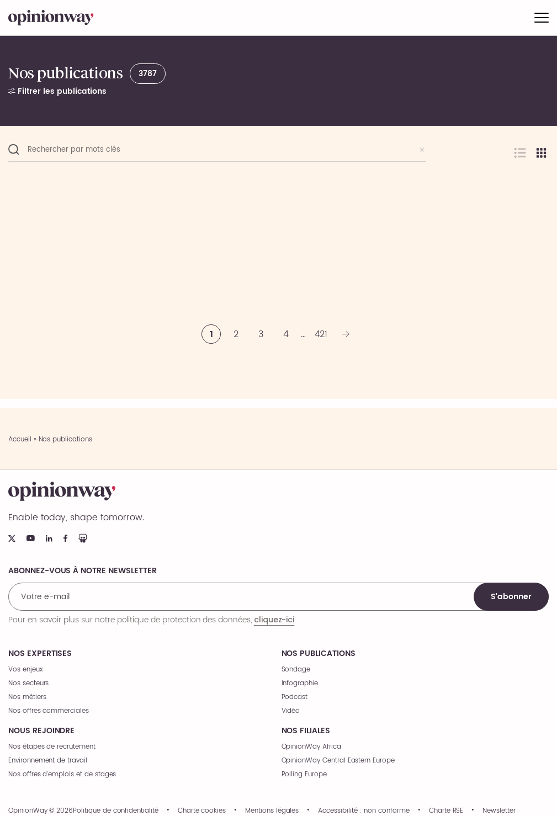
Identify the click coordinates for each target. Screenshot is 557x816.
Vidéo (291, 711)
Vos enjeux (25, 669)
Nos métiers (27, 697)
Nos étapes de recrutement (52, 747)
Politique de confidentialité (115, 811)
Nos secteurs (28, 683)
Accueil (19, 439)
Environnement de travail (47, 760)
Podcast (295, 697)
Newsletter (499, 811)
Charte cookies (202, 811)
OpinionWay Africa (311, 747)
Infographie (300, 683)
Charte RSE (446, 811)
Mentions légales (272, 811)
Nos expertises (40, 654)
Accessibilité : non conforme (364, 811)
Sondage (296, 669)
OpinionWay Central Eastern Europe (338, 760)
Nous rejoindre (41, 731)
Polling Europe (304, 774)
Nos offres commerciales (48, 711)
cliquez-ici (274, 619)
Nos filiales (306, 731)
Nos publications (319, 654)
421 (321, 334)
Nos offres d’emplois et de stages (62, 774)
